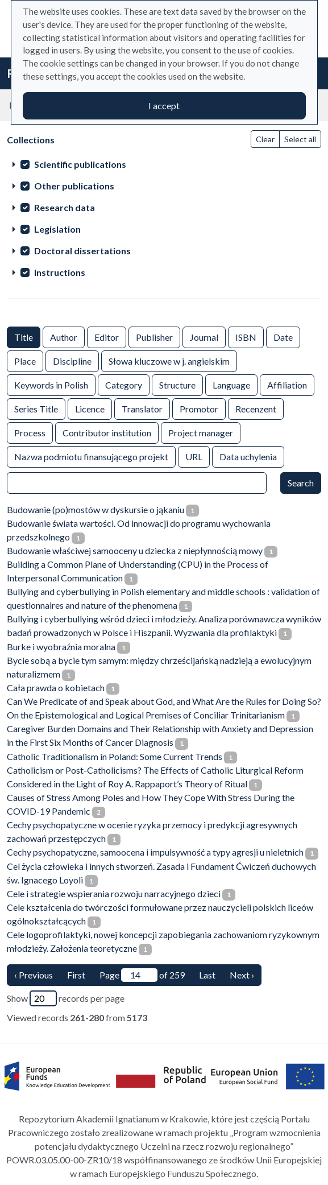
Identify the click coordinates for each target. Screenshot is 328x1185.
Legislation (57, 229)
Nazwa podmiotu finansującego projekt (91, 456)
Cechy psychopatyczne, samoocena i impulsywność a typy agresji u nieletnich (155, 852)
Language (231, 384)
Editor (106, 336)
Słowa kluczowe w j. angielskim (169, 360)
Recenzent (255, 408)
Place (25, 360)
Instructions (59, 272)
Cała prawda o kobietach (56, 687)
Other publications (74, 185)
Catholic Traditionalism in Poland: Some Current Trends (114, 756)
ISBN (245, 336)
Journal (204, 336)
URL (193, 456)
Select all (300, 139)
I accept (164, 105)
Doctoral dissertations (82, 250)
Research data (64, 207)
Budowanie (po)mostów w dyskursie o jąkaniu (95, 509)
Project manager (200, 432)
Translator (142, 408)
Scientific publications (80, 164)
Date (283, 336)
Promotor (199, 408)
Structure (177, 384)
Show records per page (65, 998)
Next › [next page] (242, 974)
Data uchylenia (248, 456)
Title (23, 336)
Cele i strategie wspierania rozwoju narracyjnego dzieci (114, 893)
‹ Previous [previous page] (33, 974)
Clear (265, 139)
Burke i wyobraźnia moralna (61, 646)
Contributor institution (107, 432)
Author (63, 336)
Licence (90, 408)
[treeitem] (164, 163)
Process (29, 432)
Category (123, 384)
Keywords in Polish (51, 384)
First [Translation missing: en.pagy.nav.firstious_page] (76, 974)
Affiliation (287, 384)
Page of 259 (142, 975)
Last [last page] (207, 974)
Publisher (154, 336)
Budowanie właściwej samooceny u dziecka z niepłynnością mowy (135, 550)
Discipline (72, 360)
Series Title (36, 408)
